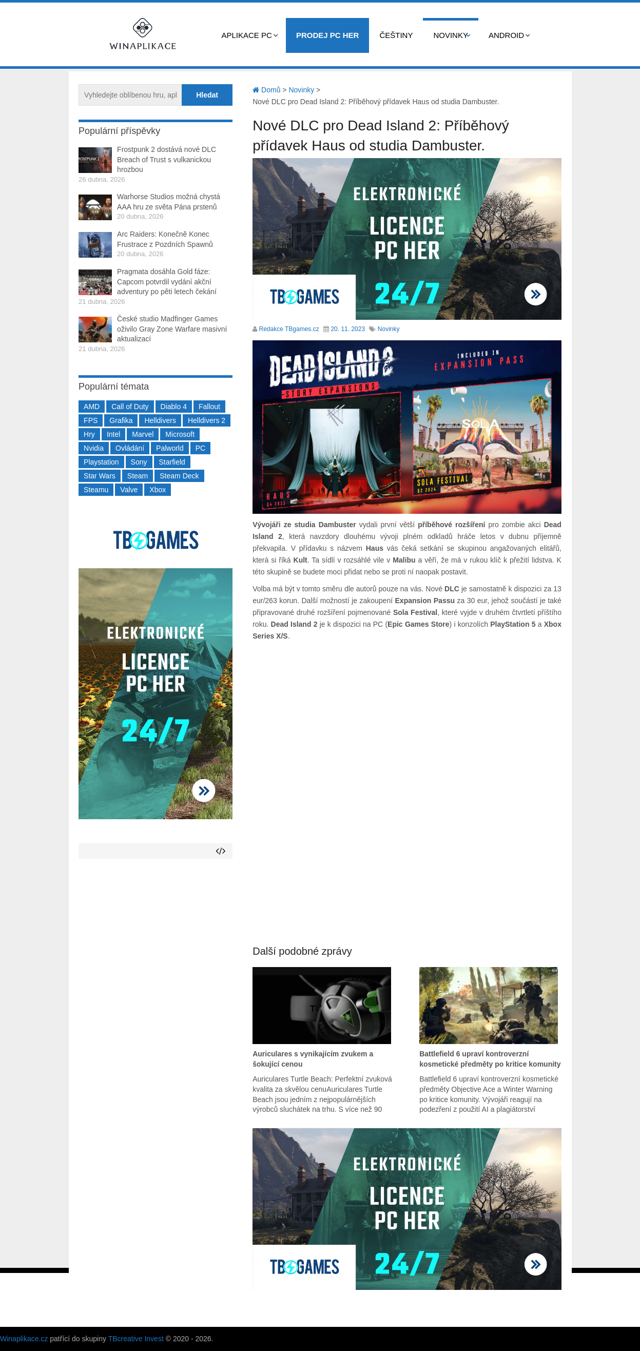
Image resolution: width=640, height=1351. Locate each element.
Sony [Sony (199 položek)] (139, 462)
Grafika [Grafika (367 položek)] (120, 420)
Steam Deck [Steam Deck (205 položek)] (179, 476)
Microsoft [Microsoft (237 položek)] (180, 434)
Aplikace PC (247, 35)
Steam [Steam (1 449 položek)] (137, 476)
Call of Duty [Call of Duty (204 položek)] (129, 406)
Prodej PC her (327, 35)
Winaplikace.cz (24, 1339)
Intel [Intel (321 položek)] (113, 434)
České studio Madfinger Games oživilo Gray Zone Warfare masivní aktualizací (172, 329)
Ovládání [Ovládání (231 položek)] (129, 448)
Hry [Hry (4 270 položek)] (89, 434)
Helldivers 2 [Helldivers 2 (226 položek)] (206, 420)
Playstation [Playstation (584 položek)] (101, 462)
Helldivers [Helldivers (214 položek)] (160, 420)
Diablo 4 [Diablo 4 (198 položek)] (174, 406)
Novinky (450, 35)
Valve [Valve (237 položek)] (129, 490)
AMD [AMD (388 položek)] (92, 406)
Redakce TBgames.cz (289, 329)
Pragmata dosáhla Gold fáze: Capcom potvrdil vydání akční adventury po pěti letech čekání (167, 281)
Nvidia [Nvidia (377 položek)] (94, 448)
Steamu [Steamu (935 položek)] (96, 490)
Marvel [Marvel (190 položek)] (142, 434)
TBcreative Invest (136, 1339)
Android (506, 35)
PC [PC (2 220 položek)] (200, 448)
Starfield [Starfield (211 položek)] (172, 462)
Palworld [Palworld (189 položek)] (170, 448)
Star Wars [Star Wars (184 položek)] (99, 476)
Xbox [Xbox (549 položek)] (157, 490)
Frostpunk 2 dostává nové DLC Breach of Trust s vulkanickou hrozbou (166, 159)
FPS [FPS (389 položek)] (91, 420)
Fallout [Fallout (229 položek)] (209, 406)
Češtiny (396, 35)
